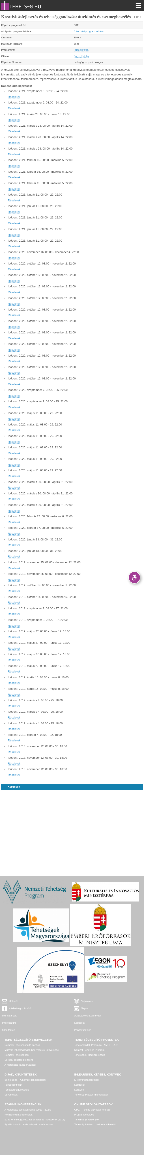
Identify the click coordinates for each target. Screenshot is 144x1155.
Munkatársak (9, 1015)
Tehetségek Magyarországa (89, 1055)
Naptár (85, 1008)
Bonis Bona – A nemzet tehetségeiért (24, 1079)
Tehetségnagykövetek (16, 1089)
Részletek (14, 97)
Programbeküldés (84, 1114)
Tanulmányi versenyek (86, 1119)
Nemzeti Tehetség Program (89, 1050)
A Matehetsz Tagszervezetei (20, 1064)
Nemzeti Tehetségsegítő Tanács (22, 1045)
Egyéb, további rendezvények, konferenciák (28, 1124)
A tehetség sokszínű (20, 1008)
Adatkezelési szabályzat (87, 1015)
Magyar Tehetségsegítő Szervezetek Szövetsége (31, 1050)
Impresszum (9, 1022)
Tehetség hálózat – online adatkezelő (95, 1124)
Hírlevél (13, 1001)
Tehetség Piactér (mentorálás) (91, 1094)
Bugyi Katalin (81, 56)
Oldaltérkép (8, 1030)
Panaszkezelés (82, 1030)
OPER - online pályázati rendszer (92, 1109)
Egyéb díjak (10, 1094)
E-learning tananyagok (86, 1079)
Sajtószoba (87, 1001)
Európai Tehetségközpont (18, 1059)
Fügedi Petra (81, 49)
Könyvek (79, 1089)
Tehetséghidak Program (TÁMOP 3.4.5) (96, 1045)
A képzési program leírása (88, 31)
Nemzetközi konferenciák (18, 1114)
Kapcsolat (79, 1022)
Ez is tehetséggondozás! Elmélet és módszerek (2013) (34, 1119)
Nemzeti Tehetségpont (16, 1055)
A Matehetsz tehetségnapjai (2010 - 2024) (27, 1109)
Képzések (14, 786)
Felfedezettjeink (13, 1084)
